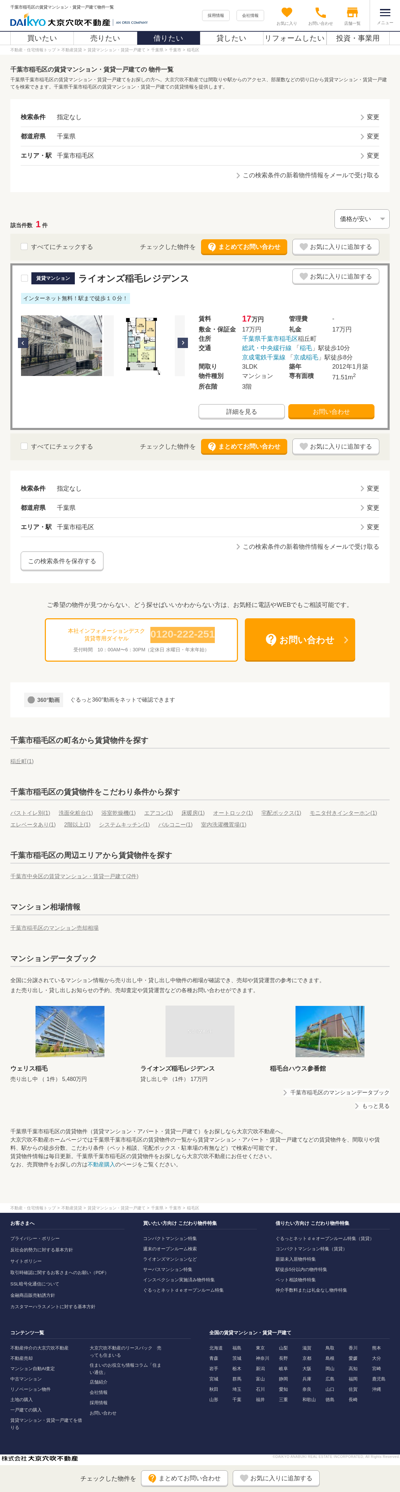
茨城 (236, 1358)
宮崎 (376, 1368)
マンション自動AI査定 (32, 1368)
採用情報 (216, 15)
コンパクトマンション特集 (170, 1238)
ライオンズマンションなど (170, 1259)
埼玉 (236, 1389)
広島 (330, 1378)
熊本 (376, 1348)
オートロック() (233, 813)
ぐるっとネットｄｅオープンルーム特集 (183, 1290)
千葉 (236, 1399)
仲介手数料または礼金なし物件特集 (311, 1290)
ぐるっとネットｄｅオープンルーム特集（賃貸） (325, 1238)
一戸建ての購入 (26, 1409)
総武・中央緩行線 (267, 348)
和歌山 (309, 1399)
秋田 (213, 1389)
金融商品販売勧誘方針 (32, 1295)
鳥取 (330, 1348)
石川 (260, 1389)
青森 (213, 1358)
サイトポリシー (26, 1261)
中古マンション (26, 1378)
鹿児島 (379, 1378)
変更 (373, 117)
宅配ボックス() (281, 813)
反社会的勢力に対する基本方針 (41, 1249)
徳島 (330, 1399)
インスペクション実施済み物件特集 (179, 1279)
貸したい (232, 38)
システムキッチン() (124, 825)
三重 (283, 1399)
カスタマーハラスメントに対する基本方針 (53, 1306)
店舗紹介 (99, 1382)
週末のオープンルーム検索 (170, 1248)
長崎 (353, 1399)
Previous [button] (23, 343)
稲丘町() (22, 761)
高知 (353, 1368)
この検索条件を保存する (62, 561)
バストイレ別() (30, 813)
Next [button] (183, 343)
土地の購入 (21, 1399)
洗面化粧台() (76, 813)
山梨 (283, 1348)
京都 (306, 1358)
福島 (236, 1348)
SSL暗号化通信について (34, 1283)
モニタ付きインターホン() (343, 813)
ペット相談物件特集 (296, 1279)
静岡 (283, 1378)
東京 (260, 1348)
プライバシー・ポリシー (35, 1238)
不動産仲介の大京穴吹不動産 (39, 1348)
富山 (260, 1378)
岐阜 (283, 1368)
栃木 (236, 1368)
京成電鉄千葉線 (264, 357)
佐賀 (353, 1389)
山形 (213, 1399)
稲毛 (306, 348)
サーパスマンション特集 (167, 1269)
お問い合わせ (331, 411)
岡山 (330, 1368)
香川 (353, 1348)
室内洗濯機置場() (224, 825)
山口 (330, 1389)
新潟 (260, 1368)
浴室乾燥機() (118, 813)
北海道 (216, 1348)
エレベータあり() (33, 825)
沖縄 (376, 1389)
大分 (376, 1358)
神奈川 (262, 1358)
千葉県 (251, 338)
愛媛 (353, 1358)
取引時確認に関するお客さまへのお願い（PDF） (59, 1272)
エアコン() (158, 813)
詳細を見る (241, 411)
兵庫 (306, 1378)
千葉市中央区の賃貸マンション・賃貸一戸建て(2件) (74, 876)
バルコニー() (175, 825)
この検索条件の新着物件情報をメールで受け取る (311, 175)
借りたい (168, 38)
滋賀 (306, 1348)
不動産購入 (101, 1164)
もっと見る (376, 1106)
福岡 (353, 1378)
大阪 (306, 1368)
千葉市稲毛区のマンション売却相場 (54, 928)
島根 (330, 1358)
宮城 (213, 1378)
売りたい (105, 38)
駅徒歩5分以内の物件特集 (301, 1269)
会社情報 (250, 15)
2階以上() (77, 825)
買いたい (42, 38)
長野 (283, 1358)
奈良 (306, 1389)
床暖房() (193, 813)
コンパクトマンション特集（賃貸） (311, 1248)
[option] (61, 345)
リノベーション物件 (30, 1389)
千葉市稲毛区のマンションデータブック (340, 1092)
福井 (260, 1399)
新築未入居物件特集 (296, 1259)
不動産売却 (21, 1358)
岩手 (213, 1368)
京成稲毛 (305, 357)
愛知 (283, 1389)
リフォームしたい (294, 38)
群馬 (236, 1378)
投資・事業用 (358, 38)
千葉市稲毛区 (279, 338)
